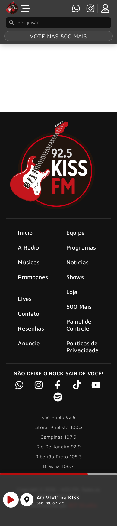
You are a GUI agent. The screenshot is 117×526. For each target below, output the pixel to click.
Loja (71, 293)
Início (25, 234)
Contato (28, 315)
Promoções (33, 278)
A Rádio (28, 249)
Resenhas (31, 330)
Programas (81, 249)
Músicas (29, 263)
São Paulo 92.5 (50, 505)
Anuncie (29, 345)
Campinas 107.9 (58, 439)
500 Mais (79, 308)
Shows (75, 278)
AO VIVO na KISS (58, 500)
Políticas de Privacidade (82, 349)
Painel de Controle (78, 327)
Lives (25, 300)
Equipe (75, 234)
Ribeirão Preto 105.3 (58, 458)
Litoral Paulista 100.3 (58, 429)
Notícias (77, 263)
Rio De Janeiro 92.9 (58, 448)
